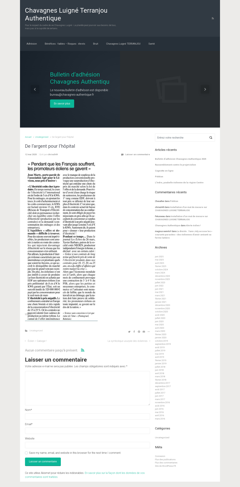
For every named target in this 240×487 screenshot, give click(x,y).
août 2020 (159, 315)
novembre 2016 (162, 402)
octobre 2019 (161, 341)
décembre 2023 (162, 276)
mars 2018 (160, 376)
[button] (35, 89)
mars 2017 (160, 399)
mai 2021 (159, 292)
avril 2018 (159, 373)
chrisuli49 (53, 154)
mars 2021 (160, 295)
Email (28, 424)
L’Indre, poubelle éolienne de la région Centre (179, 182)
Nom (28, 409)
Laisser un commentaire (137, 154)
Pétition (159, 176)
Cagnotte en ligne (164, 170)
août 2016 (159, 406)
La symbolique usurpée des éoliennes (128, 341)
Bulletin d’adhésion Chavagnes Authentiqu (79, 78)
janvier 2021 (160, 302)
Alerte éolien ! (193, 225)
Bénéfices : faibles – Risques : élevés (65, 43)
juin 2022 (159, 285)
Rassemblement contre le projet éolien (175, 164)
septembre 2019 (163, 344)
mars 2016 (160, 418)
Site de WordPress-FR (165, 466)
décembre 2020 (162, 305)
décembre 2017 (162, 383)
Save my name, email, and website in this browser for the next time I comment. (75, 452)
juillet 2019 (160, 350)
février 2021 (160, 298)
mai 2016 (159, 412)
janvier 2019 (160, 363)
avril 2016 (159, 415)
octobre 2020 (161, 311)
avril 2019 (159, 357)
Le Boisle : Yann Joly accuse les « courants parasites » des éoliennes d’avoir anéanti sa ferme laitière (183, 234)
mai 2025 (159, 259)
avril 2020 (159, 328)
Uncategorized (41, 137)
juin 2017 (159, 396)
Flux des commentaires (166, 462)
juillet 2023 (160, 282)
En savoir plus (62, 103)
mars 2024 (160, 272)
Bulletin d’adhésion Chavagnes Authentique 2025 (180, 159)
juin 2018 (159, 370)
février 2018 (160, 380)
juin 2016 (159, 409)
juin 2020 (159, 321)
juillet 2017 (160, 393)
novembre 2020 (162, 308)
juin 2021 (159, 289)
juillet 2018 (160, 367)
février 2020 (160, 334)
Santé (151, 43)
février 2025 (160, 266)
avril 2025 (159, 263)
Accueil (28, 137)
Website (29, 438)
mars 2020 (160, 331)
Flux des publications (165, 459)
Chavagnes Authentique (167, 225)
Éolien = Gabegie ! (37, 341)
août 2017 (159, 389)
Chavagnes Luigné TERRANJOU (123, 43)
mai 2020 (159, 324)
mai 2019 (159, 354)
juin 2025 (159, 256)
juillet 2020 (160, 318)
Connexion (160, 456)
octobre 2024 (161, 269)
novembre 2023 (162, 279)
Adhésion (31, 43)
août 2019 (159, 347)
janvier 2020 (160, 337)
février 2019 (160, 360)
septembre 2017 (163, 386)
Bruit (95, 43)
